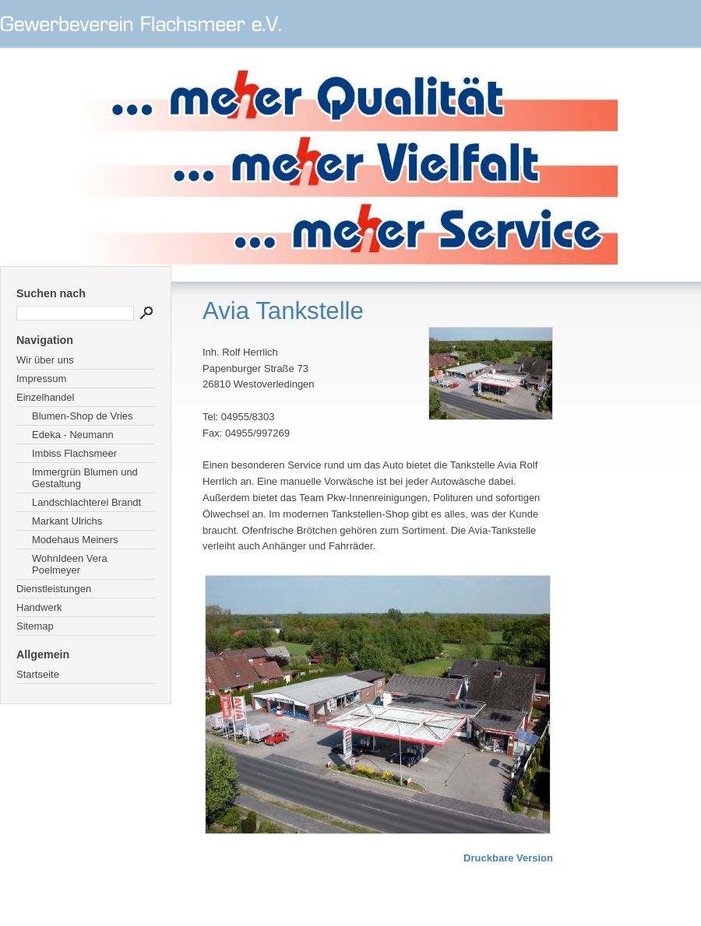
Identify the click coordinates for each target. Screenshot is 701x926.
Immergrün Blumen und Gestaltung (85, 477)
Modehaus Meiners (75, 539)
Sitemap (35, 626)
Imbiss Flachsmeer (74, 453)
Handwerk (39, 607)
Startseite (37, 674)
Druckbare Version (508, 858)
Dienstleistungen (53, 589)
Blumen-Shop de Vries (82, 416)
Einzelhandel (45, 397)
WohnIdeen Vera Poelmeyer (69, 564)
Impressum (41, 378)
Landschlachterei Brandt (86, 502)
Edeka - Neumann (73, 434)
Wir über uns (45, 360)
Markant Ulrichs (67, 521)
